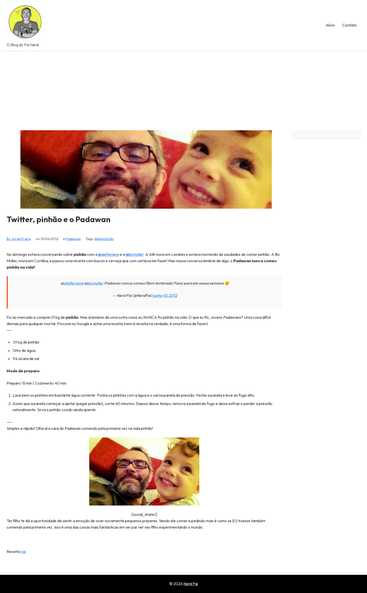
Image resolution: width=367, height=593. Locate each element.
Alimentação (104, 239)
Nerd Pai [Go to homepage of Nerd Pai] (190, 583)
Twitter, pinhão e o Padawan (58, 219)
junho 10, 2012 (165, 295)
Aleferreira (73, 283)
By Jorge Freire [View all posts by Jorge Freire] (19, 239)
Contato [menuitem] (349, 25)
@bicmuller (135, 254)
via (23, 551)
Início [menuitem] (330, 25)
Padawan (73, 239)
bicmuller (95, 283)
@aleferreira (108, 254)
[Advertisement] (183, 87)
